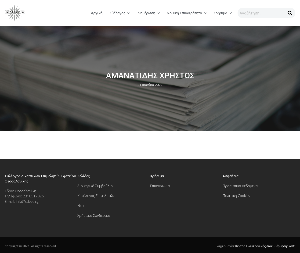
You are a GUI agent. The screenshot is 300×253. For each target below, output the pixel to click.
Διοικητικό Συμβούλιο (95, 185)
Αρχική (96, 13)
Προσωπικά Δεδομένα (240, 185)
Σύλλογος (119, 13)
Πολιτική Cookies (236, 195)
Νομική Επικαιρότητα (186, 13)
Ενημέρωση (148, 13)
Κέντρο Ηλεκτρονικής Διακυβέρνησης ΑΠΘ (265, 246)
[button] (119, 13)
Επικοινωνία (160, 185)
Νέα (80, 205)
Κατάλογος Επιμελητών (96, 195)
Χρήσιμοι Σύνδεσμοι (93, 215)
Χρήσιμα (222, 13)
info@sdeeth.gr (28, 201)
